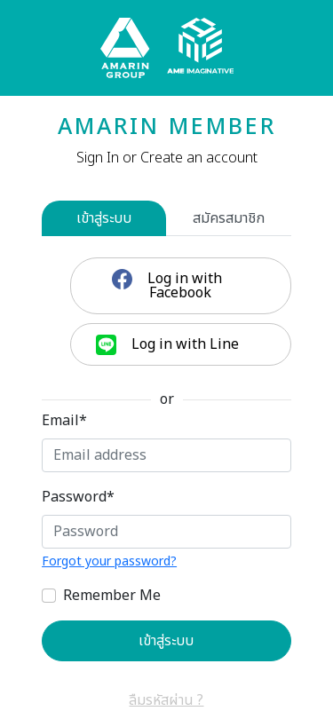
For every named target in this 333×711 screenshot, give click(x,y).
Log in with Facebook (183, 286)
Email (64, 420)
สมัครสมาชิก (229, 218)
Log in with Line (183, 344)
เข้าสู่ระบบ (103, 218)
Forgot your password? (109, 561)
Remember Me (112, 595)
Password (78, 497)
